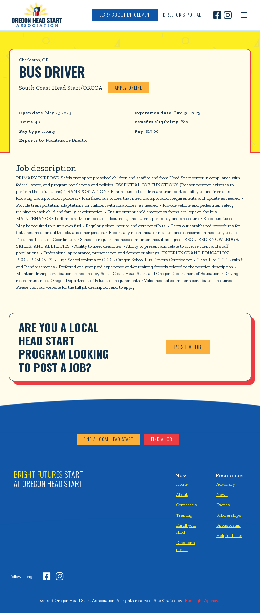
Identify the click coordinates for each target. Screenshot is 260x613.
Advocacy (225, 484)
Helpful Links (229, 535)
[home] (36, 15)
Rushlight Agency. (202, 600)
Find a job (161, 439)
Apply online (128, 87)
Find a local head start (108, 439)
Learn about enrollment (125, 14)
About (182, 494)
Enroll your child (186, 528)
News (222, 494)
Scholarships (228, 515)
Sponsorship (228, 525)
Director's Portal (182, 14)
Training (184, 515)
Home (182, 484)
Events (223, 504)
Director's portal (185, 546)
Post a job (187, 347)
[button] (244, 15)
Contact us (186, 504)
